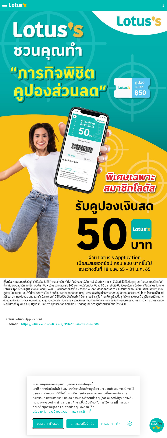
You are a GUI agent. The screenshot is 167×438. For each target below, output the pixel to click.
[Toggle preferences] (110, 423)
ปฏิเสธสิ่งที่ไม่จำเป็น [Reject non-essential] (82, 423)
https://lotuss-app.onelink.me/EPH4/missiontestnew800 (60, 324)
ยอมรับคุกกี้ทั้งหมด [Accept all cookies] (48, 423)
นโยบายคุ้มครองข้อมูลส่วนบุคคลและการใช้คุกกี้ (62, 411)
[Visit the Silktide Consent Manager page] (129, 423)
